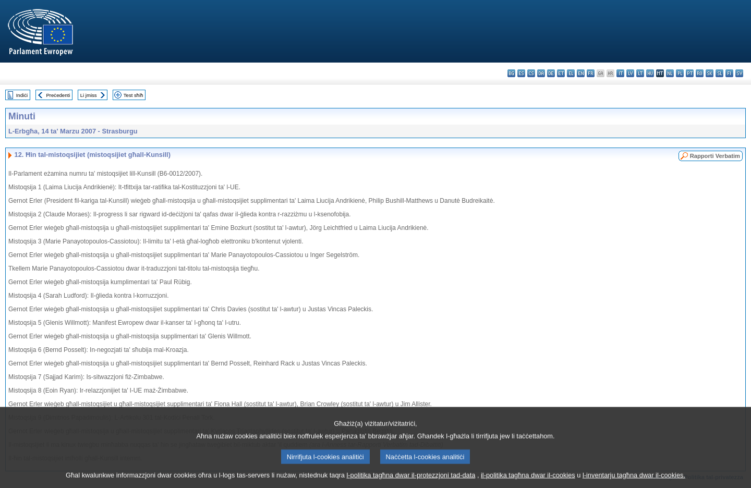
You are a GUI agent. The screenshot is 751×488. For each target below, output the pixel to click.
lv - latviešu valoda (630, 73)
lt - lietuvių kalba (640, 73)
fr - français (591, 73)
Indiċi (22, 95)
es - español (521, 73)
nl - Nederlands (670, 73)
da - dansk (541, 73)
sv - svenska (739, 73)
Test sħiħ (133, 95)
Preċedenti (58, 95)
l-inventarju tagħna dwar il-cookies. (634, 480)
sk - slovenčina (709, 73)
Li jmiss (88, 95)
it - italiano (620, 73)
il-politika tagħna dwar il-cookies (528, 480)
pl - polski (680, 73)
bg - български (511, 73)
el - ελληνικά (571, 73)
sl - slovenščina (719, 73)
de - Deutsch (551, 73)
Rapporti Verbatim (715, 156)
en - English (581, 73)
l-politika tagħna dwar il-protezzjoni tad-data (410, 480)
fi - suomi (729, 73)
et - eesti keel (561, 73)
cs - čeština (531, 73)
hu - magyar (650, 73)
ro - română (700, 73)
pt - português (690, 73)
